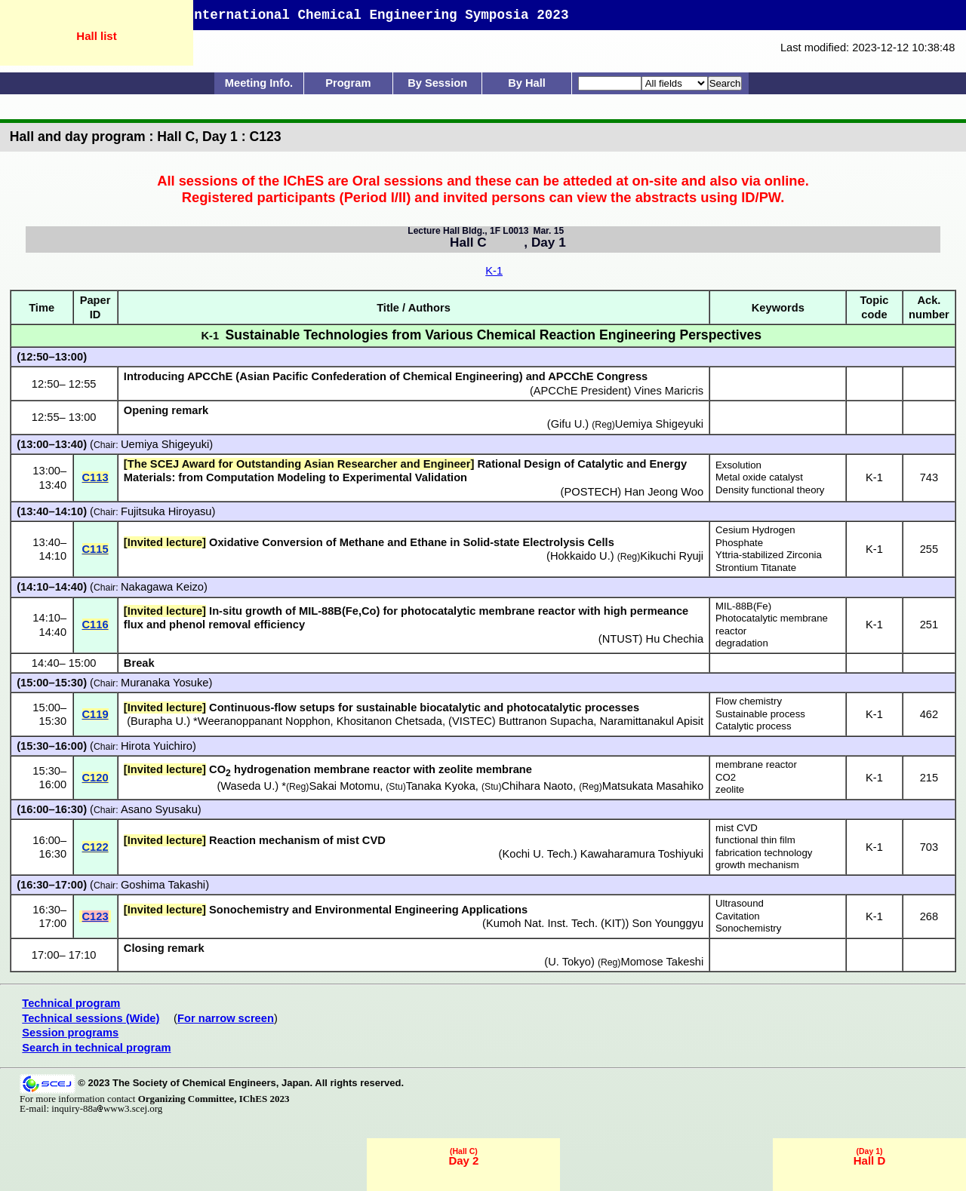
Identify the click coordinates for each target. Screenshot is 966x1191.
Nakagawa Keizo (162, 587)
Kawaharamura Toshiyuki (641, 854)
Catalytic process (753, 726)
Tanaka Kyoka (440, 786)
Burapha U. (158, 721)
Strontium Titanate (755, 567)
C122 (95, 847)
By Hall (527, 83)
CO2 (725, 777)
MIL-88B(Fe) (743, 606)
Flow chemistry (748, 701)
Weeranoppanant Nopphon (264, 721)
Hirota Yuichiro (156, 746)
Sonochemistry (748, 928)
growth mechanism (757, 864)
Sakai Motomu (344, 786)
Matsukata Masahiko (652, 786)
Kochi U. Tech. (537, 854)
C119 (95, 714)
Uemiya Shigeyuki (165, 444)
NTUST (620, 639)
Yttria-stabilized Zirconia (768, 554)
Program (348, 83)
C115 (95, 549)
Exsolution (738, 465)
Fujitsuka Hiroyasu (166, 511)
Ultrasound (739, 903)
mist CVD (736, 827)
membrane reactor (756, 764)
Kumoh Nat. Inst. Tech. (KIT (554, 923)
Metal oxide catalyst (759, 477)
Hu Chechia (675, 639)
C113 (95, 477)
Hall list (96, 35)
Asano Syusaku (159, 809)
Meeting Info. (259, 83)
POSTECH (590, 492)
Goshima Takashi (163, 885)
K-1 (494, 271)
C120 (95, 778)
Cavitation (737, 916)
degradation (741, 643)
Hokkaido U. (580, 556)
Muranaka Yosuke (165, 683)
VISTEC (472, 721)
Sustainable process (760, 714)
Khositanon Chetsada (389, 721)
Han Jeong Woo (663, 492)
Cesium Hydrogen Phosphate (755, 536)
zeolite (729, 789)
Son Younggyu (668, 923)
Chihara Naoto (537, 786)
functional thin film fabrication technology (763, 846)
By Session (437, 83)
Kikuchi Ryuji (671, 556)
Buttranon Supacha (546, 721)
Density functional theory (769, 490)
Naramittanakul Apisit (651, 721)
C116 (95, 625)
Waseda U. (247, 786)
